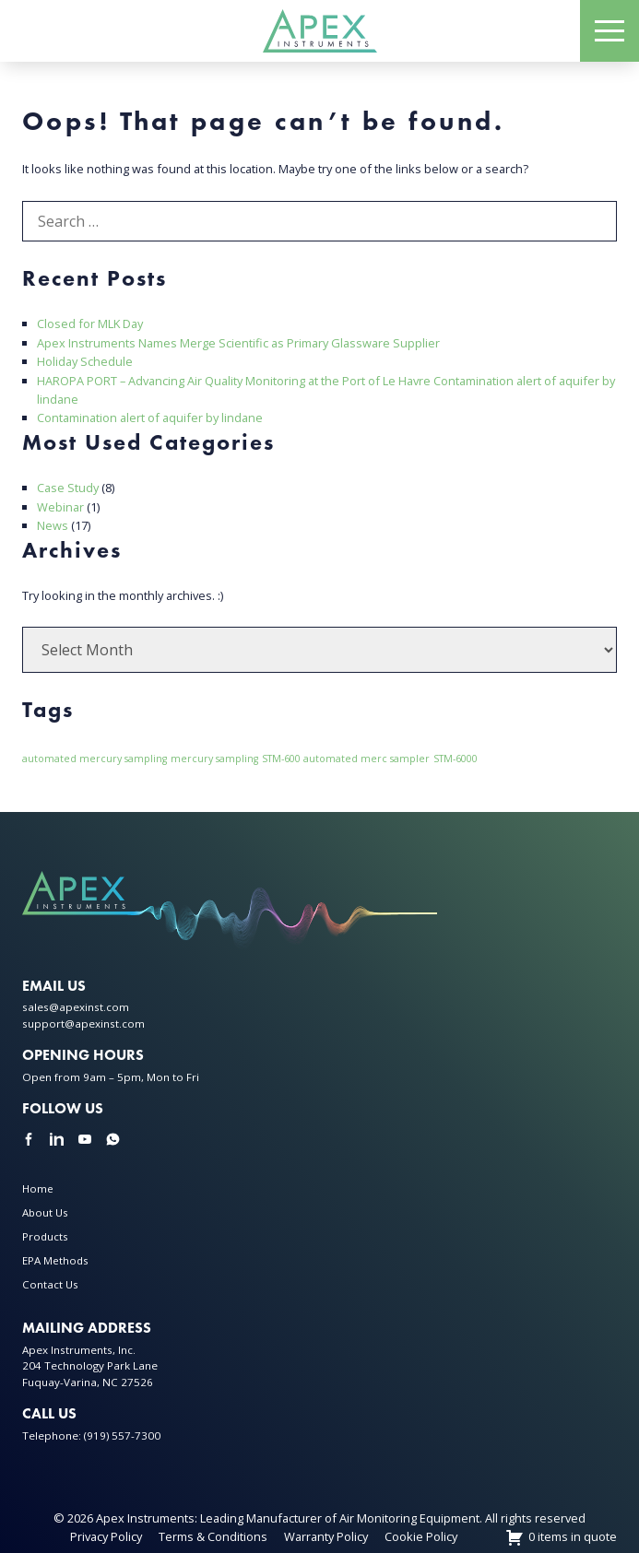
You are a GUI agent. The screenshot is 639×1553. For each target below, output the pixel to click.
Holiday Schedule (85, 361)
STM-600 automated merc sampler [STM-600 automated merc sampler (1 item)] (346, 758)
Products (45, 1236)
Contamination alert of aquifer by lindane (150, 417)
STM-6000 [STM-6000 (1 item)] (455, 758)
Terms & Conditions (213, 1536)
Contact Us (50, 1284)
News (52, 525)
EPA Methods (55, 1260)
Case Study (68, 487)
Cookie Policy (421, 1536)
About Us (45, 1212)
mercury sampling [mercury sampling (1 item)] (214, 758)
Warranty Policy (326, 1536)
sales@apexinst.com (75, 1007)
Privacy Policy (106, 1536)
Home (37, 1188)
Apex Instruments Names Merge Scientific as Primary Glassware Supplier (238, 343)
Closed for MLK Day (90, 323)
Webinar (60, 507)
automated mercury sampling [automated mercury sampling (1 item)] (94, 758)
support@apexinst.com (83, 1023)
